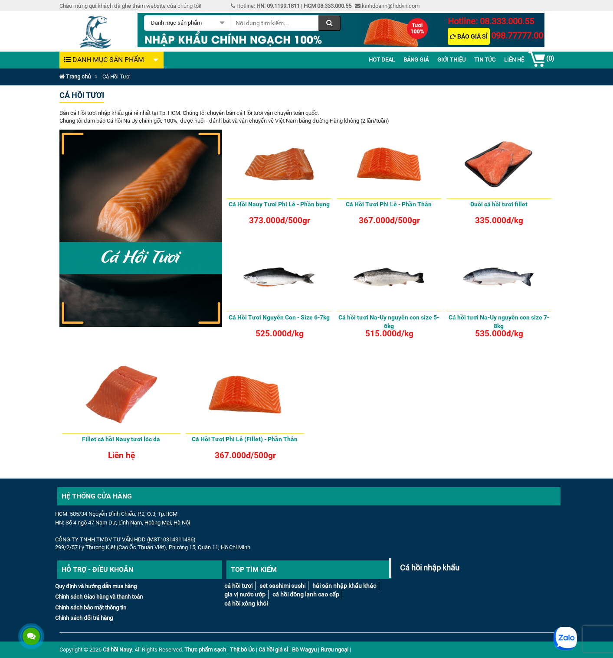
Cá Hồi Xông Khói (246, 603)
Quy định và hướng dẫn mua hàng (96, 586)
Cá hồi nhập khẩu (429, 568)
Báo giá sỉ (469, 36)
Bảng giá (416, 59)
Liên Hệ (514, 59)
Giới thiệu (451, 59)
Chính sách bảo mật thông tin (90, 607)
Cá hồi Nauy (117, 649)
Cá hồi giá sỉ (273, 649)
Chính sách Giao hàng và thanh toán (99, 596)
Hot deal (382, 59)
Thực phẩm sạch (205, 649)
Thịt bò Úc (242, 649)
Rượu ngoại (334, 649)
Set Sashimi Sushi (282, 585)
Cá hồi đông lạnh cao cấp (305, 594)
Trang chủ (75, 76)
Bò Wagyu (304, 649)
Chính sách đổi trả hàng (84, 618)
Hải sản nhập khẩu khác (344, 585)
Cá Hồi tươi (238, 585)
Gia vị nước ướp (245, 594)
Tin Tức (484, 59)
